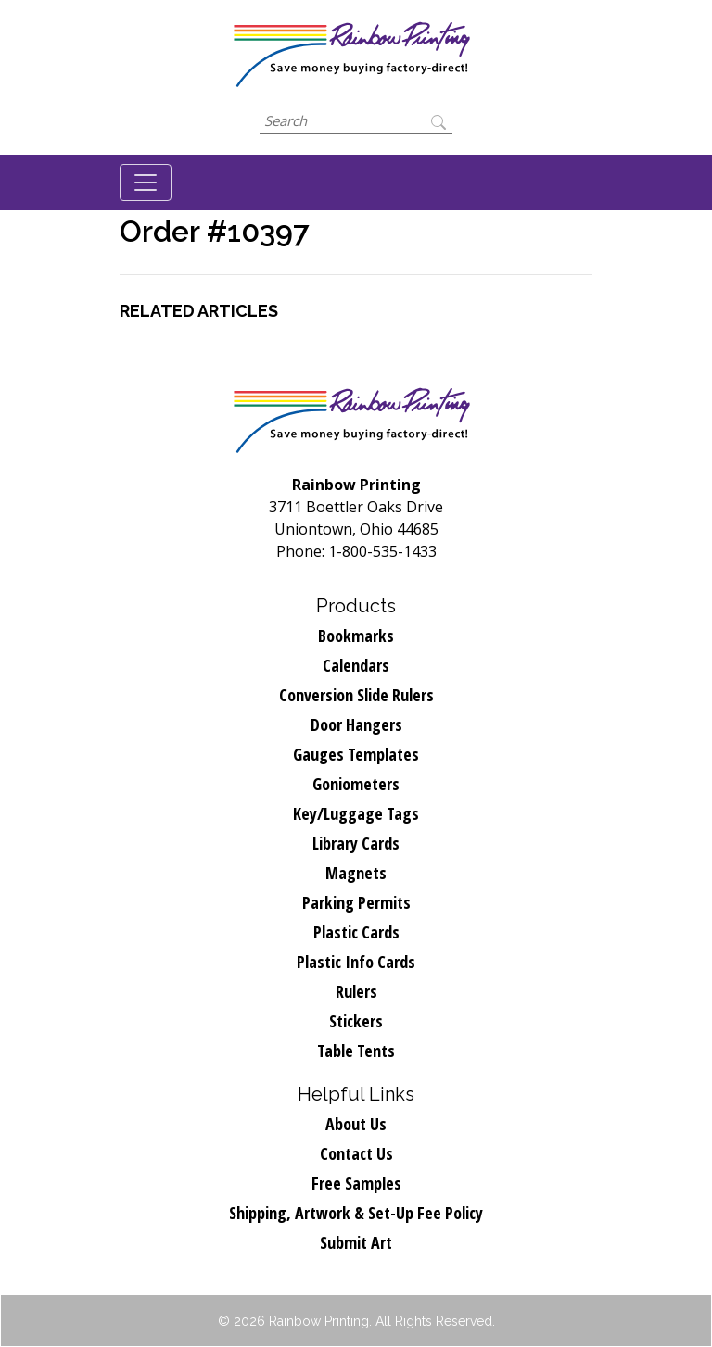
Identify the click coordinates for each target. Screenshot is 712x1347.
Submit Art (356, 1242)
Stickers (356, 1021)
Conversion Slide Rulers (356, 695)
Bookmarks (356, 635)
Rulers (356, 991)
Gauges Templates (356, 754)
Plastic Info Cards (356, 961)
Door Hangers (356, 724)
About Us (356, 1124)
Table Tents (356, 1050)
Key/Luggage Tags (356, 813)
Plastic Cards (356, 932)
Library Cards (356, 843)
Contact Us (356, 1153)
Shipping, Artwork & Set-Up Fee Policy (356, 1213)
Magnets (356, 873)
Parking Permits (356, 902)
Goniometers (356, 784)
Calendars (356, 665)
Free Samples (356, 1183)
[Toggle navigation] (146, 182)
